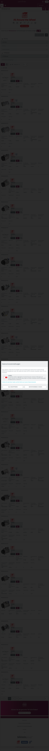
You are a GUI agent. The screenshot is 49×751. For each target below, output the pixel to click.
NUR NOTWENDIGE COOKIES (35, 387)
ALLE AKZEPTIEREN (12, 387)
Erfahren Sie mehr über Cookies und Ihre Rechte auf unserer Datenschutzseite (19, 382)
